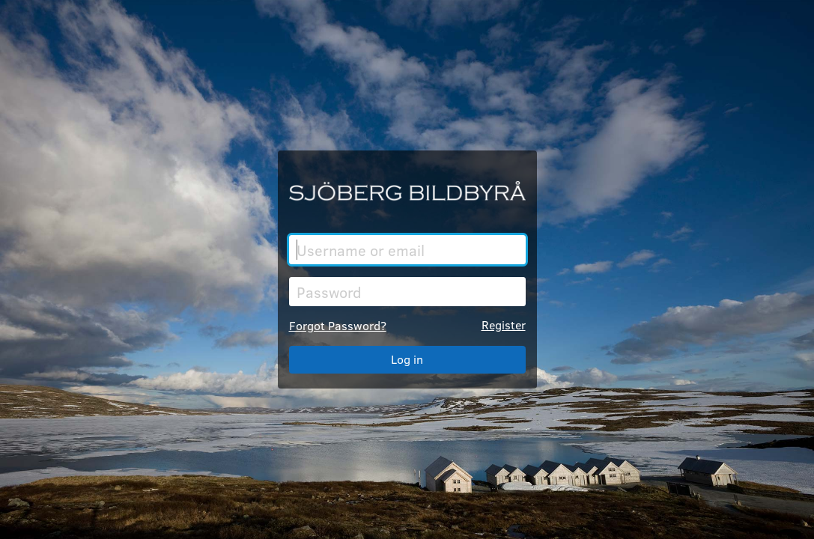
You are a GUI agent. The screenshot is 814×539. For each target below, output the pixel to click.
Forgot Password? (337, 325)
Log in (407, 359)
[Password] (407, 291)
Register (504, 324)
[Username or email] (407, 249)
